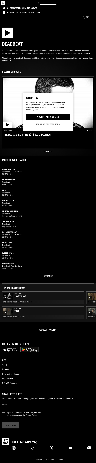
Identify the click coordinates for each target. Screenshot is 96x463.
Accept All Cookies (48, 116)
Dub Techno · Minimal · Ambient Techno (17, 302)
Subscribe (10, 425)
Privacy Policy (31, 415)
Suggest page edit (48, 329)
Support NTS (7, 378)
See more (48, 276)
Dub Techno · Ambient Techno (14, 317)
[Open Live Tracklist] (86, 17)
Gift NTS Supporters (10, 383)
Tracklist (48, 151)
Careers (5, 369)
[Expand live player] (93, 17)
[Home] (3, 3)
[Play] (13, 34)
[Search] (38, 3)
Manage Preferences (48, 124)
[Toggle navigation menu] (93, 3)
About (4, 364)
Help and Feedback (10, 374)
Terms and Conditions (54, 460)
